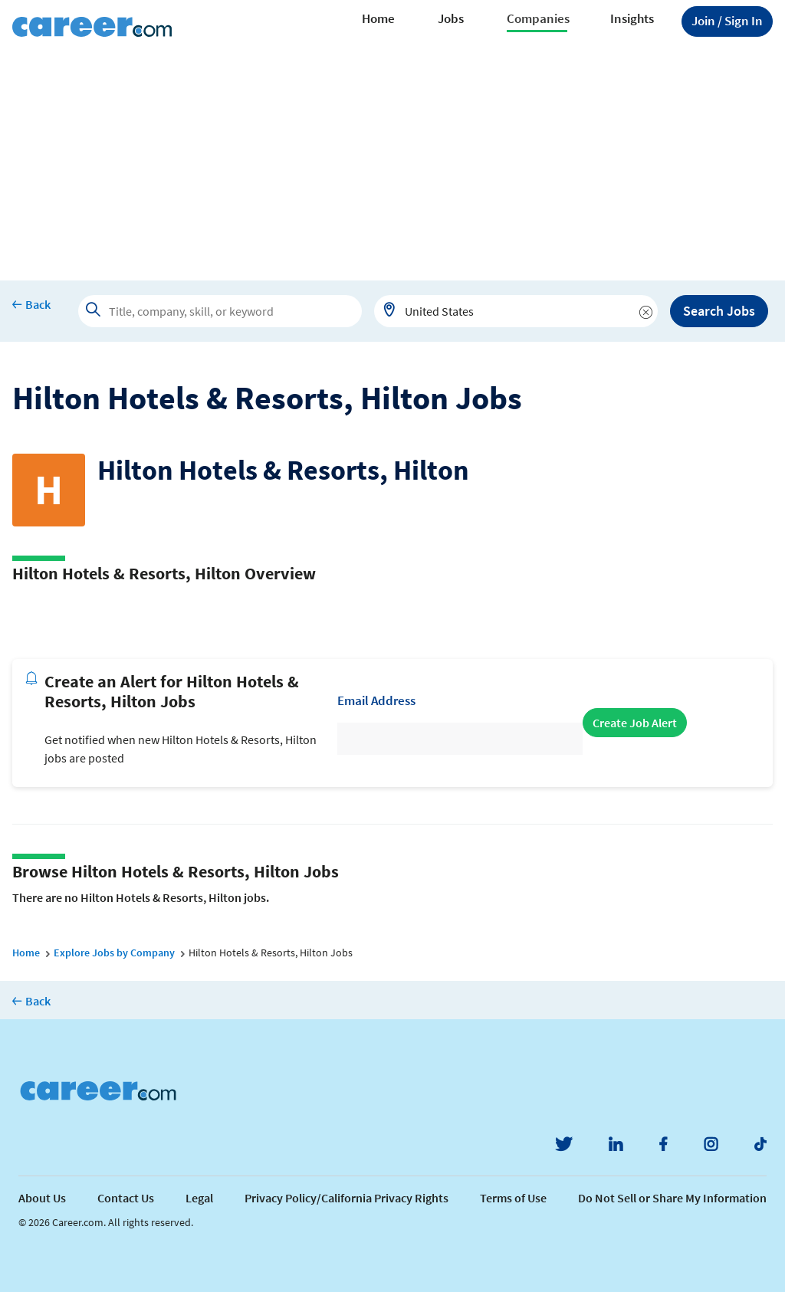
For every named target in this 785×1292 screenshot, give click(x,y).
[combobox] (516, 311)
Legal (199, 1197)
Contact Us (125, 1197)
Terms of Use (513, 1197)
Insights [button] (632, 18)
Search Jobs (719, 311)
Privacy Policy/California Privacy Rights (346, 1197)
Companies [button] (538, 18)
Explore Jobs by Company (114, 952)
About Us (42, 1197)
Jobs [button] (451, 18)
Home (378, 18)
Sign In (727, 20)
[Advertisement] (392, 165)
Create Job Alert (635, 722)
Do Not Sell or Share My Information (672, 1197)
